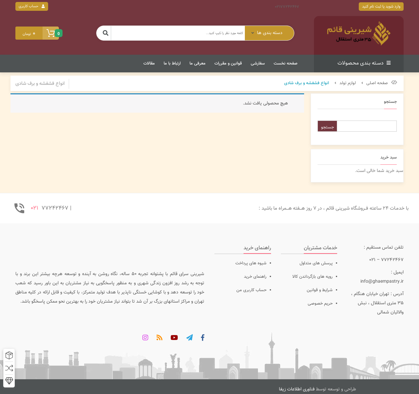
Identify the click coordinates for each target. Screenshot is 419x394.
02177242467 (287, 7)
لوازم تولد (347, 83)
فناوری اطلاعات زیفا (297, 389)
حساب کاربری (28, 6)
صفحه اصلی (377, 83)
